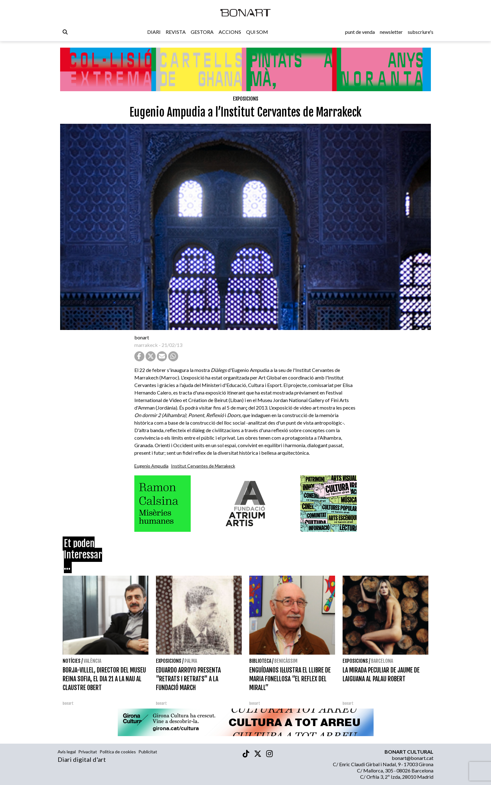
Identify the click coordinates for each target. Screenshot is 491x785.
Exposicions (245, 99)
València (92, 661)
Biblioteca (260, 661)
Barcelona (382, 661)
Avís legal (67, 751)
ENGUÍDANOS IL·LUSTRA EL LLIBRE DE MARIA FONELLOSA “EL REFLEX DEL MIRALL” (290, 679)
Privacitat (87, 751)
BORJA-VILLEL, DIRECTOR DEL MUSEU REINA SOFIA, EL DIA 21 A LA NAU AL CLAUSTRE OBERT (104, 679)
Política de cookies (118, 751)
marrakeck (146, 345)
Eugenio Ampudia (151, 465)
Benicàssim (285, 661)
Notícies (71, 661)
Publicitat (147, 751)
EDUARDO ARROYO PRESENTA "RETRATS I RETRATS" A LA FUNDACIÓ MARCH (188, 679)
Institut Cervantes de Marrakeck (203, 465)
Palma (190, 661)
